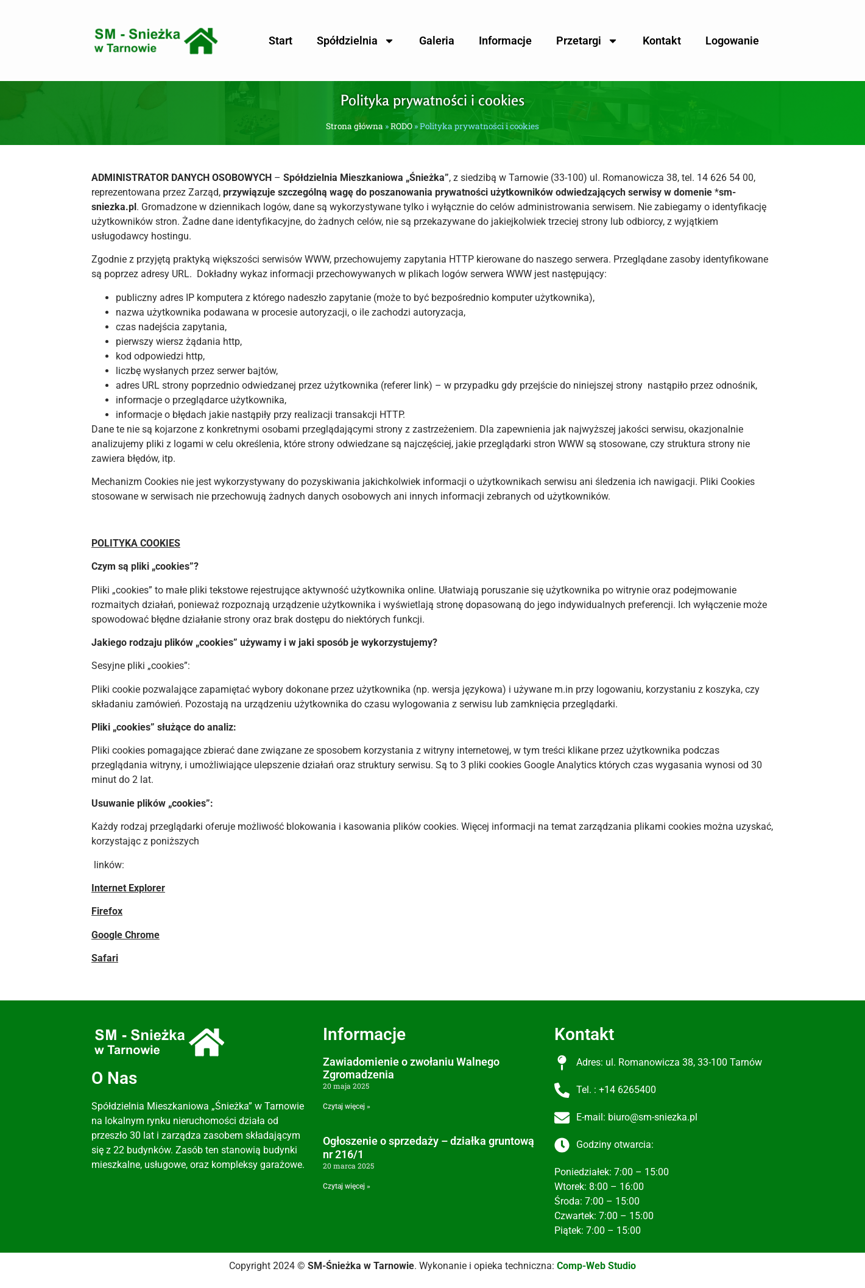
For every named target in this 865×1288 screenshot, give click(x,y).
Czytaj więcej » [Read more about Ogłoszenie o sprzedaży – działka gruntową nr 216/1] (346, 1186)
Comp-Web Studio (596, 1266)
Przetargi (587, 40)
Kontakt (662, 40)
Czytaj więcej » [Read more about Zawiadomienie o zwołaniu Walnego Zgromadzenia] (346, 1106)
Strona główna (354, 126)
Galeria (436, 40)
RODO (401, 126)
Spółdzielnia (356, 40)
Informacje (505, 40)
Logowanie (732, 40)
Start (280, 40)
